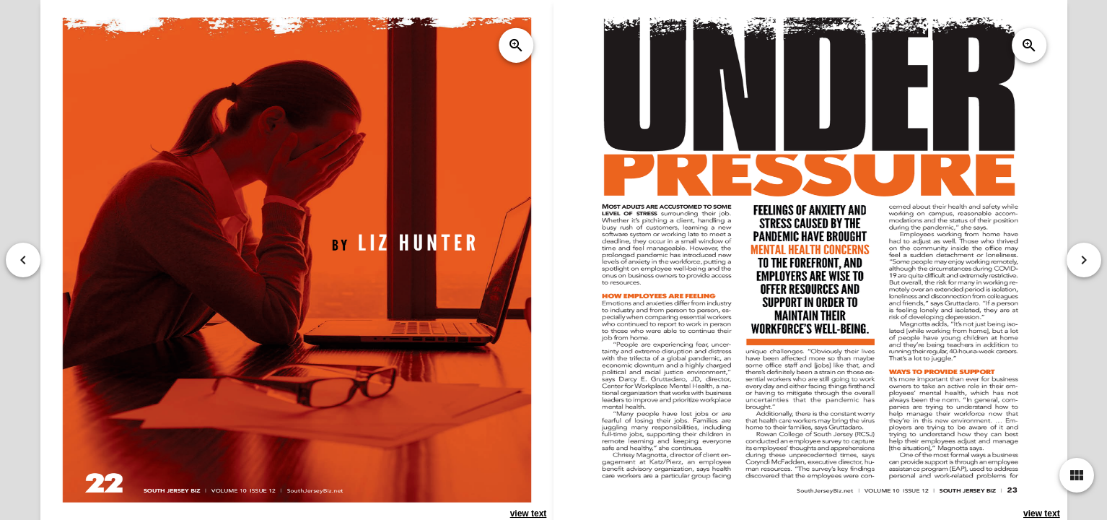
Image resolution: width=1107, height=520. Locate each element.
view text (527, 513)
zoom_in (516, 45)
